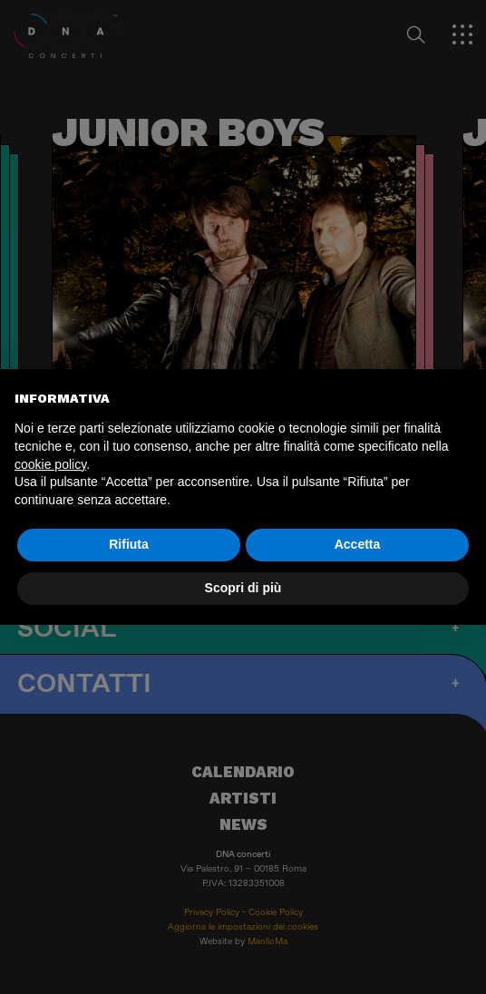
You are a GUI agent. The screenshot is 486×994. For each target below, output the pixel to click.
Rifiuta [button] (129, 544)
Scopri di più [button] (243, 587)
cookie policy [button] (50, 464)
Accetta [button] (358, 544)
